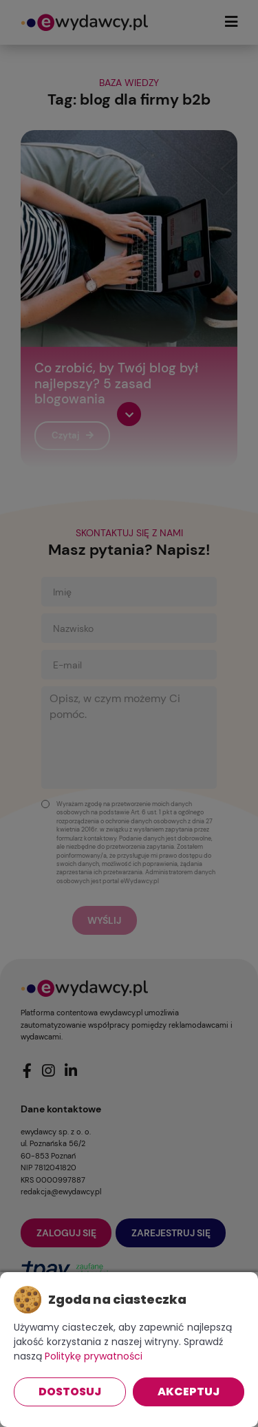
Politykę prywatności (93, 1356)
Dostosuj (70, 1391)
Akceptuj (188, 1391)
